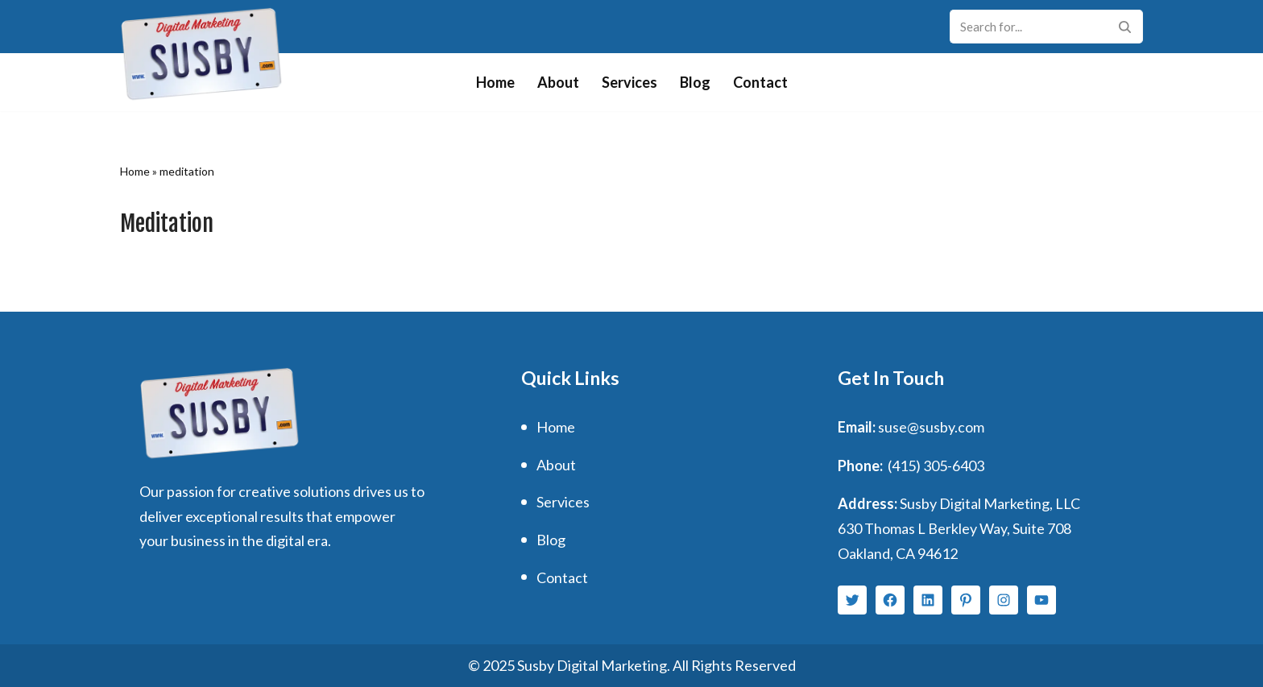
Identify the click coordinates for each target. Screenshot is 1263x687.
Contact (760, 82)
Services (629, 82)
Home (495, 82)
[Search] (1028, 26)
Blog (695, 82)
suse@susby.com (931, 427)
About (558, 82)
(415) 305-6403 (936, 465)
